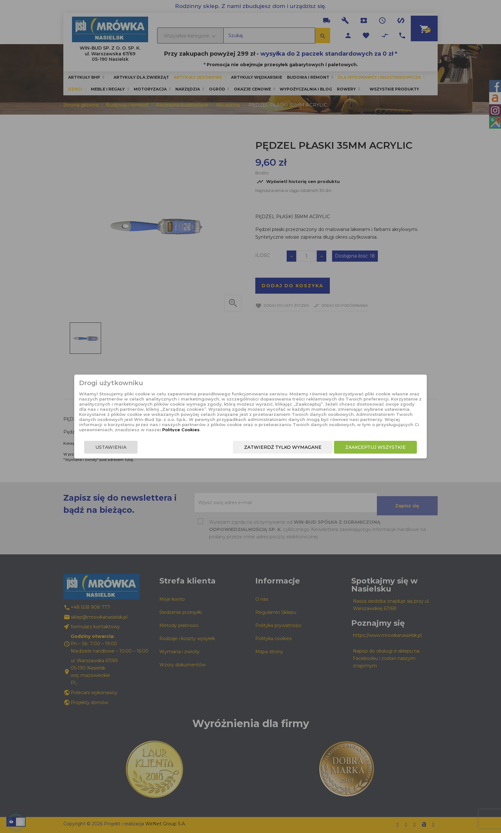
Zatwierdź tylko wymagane (262, 453)
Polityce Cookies (245, 429)
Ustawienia (131, 453)
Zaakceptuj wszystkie (355, 453)
